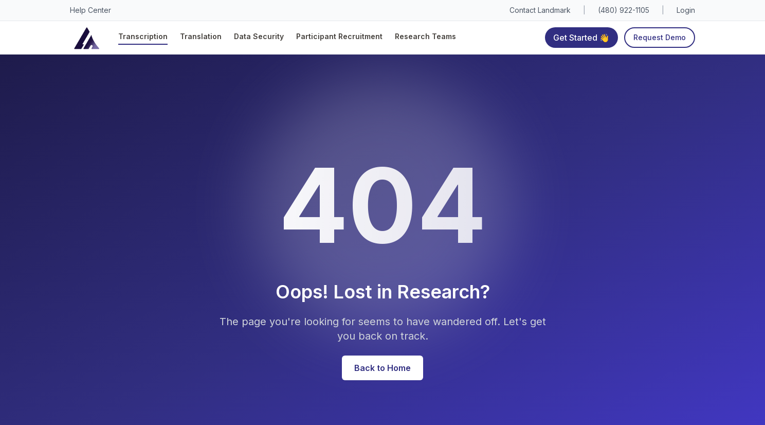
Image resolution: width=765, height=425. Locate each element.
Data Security (259, 36)
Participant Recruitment (339, 36)
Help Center (90, 10)
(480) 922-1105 (623, 10)
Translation (201, 36)
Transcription (143, 36)
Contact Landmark (540, 10)
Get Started (581, 37)
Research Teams (425, 36)
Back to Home (382, 368)
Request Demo (659, 37)
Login (686, 10)
